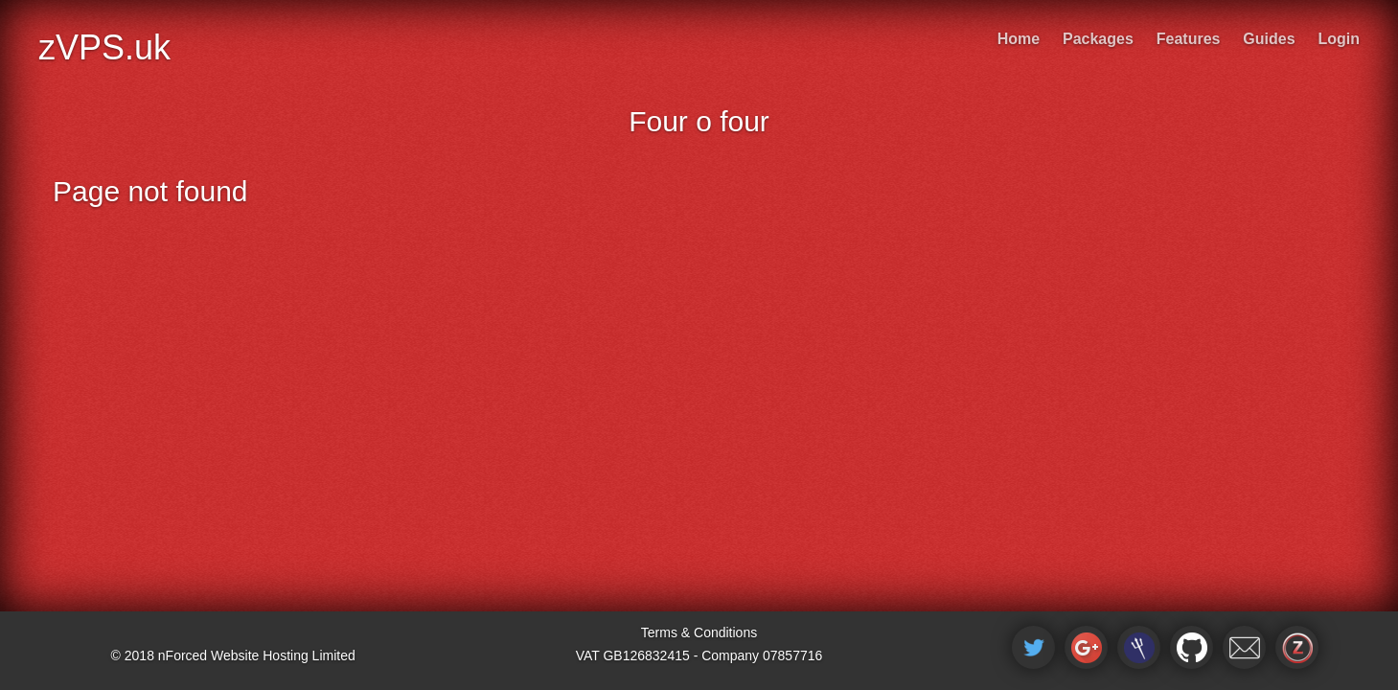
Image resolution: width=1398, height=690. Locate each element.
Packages (1098, 39)
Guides (1269, 39)
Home (1018, 39)
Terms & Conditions (699, 632)
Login (1339, 39)
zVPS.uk (104, 47)
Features (1189, 39)
